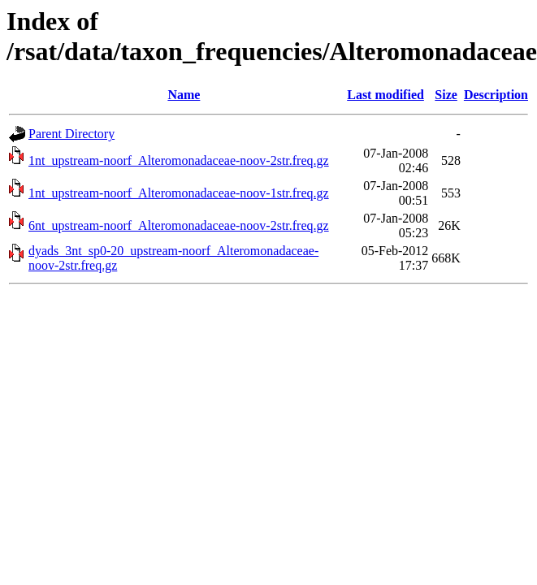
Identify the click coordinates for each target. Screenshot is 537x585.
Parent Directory (71, 134)
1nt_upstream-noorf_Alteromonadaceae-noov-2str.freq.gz (178, 160)
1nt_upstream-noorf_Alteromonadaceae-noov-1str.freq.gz (178, 193)
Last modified (385, 95)
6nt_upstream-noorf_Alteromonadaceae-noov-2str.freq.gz (178, 225)
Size (446, 95)
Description (496, 95)
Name (183, 95)
